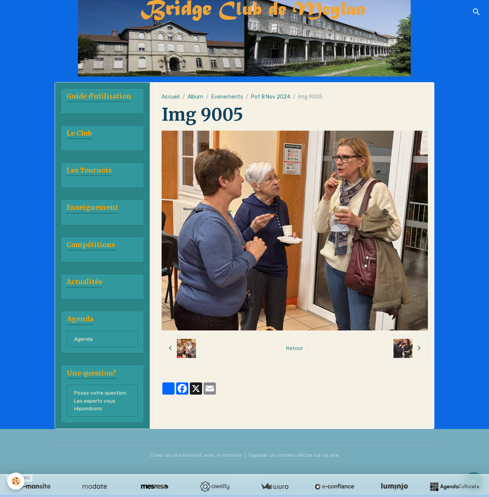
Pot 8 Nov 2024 (270, 97)
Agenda (83, 340)
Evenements (227, 97)
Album (195, 97)
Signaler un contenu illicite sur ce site (295, 457)
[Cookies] (16, 481)
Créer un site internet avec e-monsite (196, 457)
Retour (294, 348)
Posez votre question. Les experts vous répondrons (101, 403)
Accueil (171, 97)
